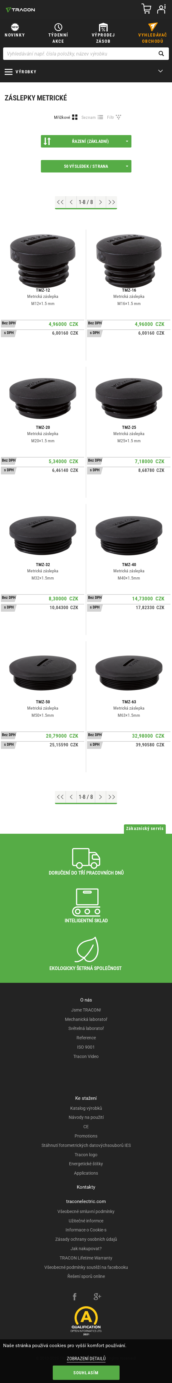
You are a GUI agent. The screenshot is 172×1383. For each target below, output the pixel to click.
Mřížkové (62, 117)
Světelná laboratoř (86, 1028)
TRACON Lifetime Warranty (86, 1257)
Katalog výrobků (86, 1108)
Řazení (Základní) (85, 141)
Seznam (88, 117)
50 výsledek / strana (96, 166)
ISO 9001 (86, 1047)
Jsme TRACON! (86, 1009)
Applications (86, 1173)
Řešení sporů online (86, 1276)
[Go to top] (60, 202)
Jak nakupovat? (86, 1248)
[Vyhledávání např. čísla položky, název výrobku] (86, 53)
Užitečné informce (86, 1220)
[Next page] (100, 202)
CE (86, 1126)
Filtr (110, 117)
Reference (86, 1037)
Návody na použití (86, 1117)
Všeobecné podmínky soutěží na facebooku (86, 1267)
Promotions (86, 1135)
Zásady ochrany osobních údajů (86, 1239)
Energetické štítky (86, 1163)
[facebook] (75, 1297)
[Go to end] (111, 202)
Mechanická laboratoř (86, 1019)
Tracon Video (86, 1056)
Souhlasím (86, 1372)
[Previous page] (71, 202)
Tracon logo (86, 1154)
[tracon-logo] (20, 9)
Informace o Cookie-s (86, 1229)
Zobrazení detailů (86, 1358)
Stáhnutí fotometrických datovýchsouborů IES (86, 1145)
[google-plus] (97, 1297)
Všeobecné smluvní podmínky (86, 1211)
